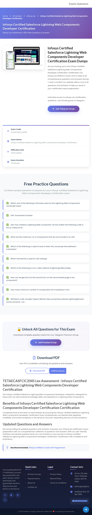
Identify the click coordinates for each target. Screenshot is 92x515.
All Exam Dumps (34, 474)
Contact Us (32, 487)
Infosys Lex (31, 16)
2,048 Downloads (58, 371)
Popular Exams (34, 478)
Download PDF (37, 371)
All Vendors (17, 16)
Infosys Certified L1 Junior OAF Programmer (47, 447)
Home (5, 16)
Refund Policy (55, 478)
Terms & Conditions (58, 483)
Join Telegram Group (63, 108)
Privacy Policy (55, 474)
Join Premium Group (45, 342)
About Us (31, 483)
